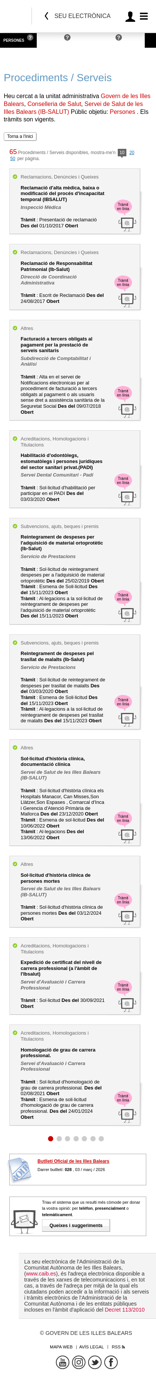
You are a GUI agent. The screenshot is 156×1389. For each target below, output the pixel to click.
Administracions (94, 40)
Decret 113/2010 (124, 1310)
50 (12, 158)
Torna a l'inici (20, 136)
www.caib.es (41, 1274)
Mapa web (61, 1347)
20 (131, 152)
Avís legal (91, 1347)
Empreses (50, 40)
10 (122, 153)
